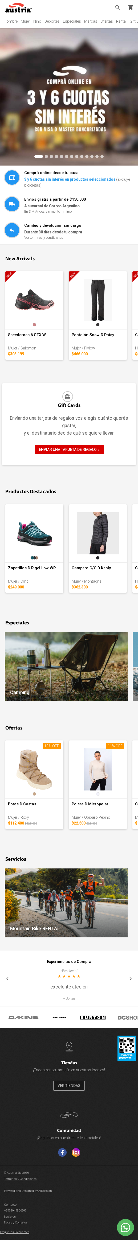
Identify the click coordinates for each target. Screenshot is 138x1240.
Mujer (25, 21)
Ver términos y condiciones (43, 238)
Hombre (11, 21)
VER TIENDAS (69, 1086)
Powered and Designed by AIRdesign (28, 1191)
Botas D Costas (22, 804)
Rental (121, 21)
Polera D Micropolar (90, 804)
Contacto (10, 1204)
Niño (37, 21)
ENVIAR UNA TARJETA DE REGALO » (69, 449)
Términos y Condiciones (20, 1179)
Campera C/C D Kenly (91, 568)
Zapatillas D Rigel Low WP (32, 568)
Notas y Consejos (15, 1222)
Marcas (90, 21)
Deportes (52, 21)
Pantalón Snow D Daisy (93, 334)
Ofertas (106, 21)
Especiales (72, 21)
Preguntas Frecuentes (14, 1232)
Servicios (10, 1216)
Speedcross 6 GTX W (27, 334)
